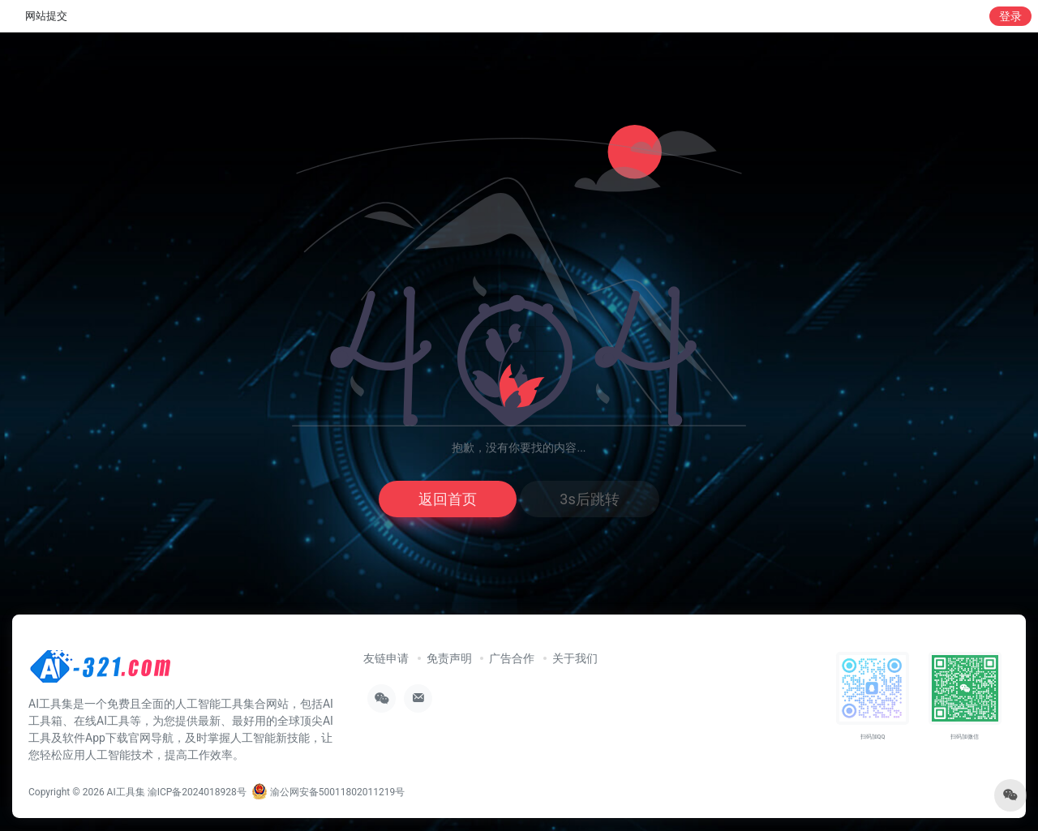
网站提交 (46, 16)
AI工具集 (126, 792)
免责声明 (449, 658)
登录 (1010, 16)
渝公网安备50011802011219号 (328, 792)
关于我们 (575, 658)
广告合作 (511, 658)
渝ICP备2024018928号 (197, 792)
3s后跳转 (589, 499)
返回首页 (447, 499)
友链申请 (386, 658)
